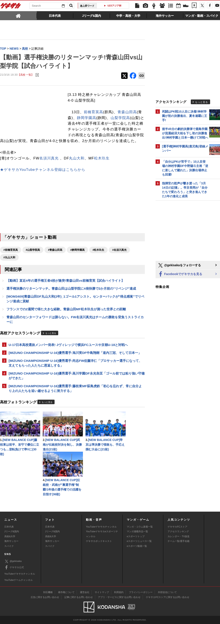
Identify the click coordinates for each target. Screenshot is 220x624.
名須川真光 (49, 158)
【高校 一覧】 (26, 74)
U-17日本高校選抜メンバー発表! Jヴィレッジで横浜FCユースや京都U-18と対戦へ (68, 345)
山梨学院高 (120, 118)
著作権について (66, 592)
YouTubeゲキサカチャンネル (101, 526)
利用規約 (119, 592)
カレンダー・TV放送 (178, 536)
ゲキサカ (10, 6)
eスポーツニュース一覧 (139, 541)
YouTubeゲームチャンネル (18, 580)
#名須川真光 (119, 249)
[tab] (18, 15)
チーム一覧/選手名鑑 (178, 541)
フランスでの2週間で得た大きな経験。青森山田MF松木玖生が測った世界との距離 (66, 309)
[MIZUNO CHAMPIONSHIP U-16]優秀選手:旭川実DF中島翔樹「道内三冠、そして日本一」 (75, 353)
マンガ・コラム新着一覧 (140, 526)
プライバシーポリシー (141, 592)
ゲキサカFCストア (177, 526)
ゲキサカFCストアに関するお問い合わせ (167, 597)
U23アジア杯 (114, 5)
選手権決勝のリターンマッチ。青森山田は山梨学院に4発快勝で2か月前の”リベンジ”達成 (71, 288)
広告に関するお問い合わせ (45, 597)
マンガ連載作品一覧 (137, 531)
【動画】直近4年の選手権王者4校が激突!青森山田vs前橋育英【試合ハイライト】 (65, 280)
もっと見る (50, 333)
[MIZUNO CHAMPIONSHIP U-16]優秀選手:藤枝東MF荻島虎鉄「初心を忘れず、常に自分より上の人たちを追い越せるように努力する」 (75, 388)
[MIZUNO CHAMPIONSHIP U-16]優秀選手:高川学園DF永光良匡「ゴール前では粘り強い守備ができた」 (77, 376)
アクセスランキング (178, 531)
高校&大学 (9, 536)
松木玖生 (102, 158)
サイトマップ (102, 592)
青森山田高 (127, 112)
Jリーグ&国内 (11, 531)
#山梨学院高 (33, 249)
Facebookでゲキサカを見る (180, 274)
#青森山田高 (55, 249)
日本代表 (9, 526)
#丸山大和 (9, 257)
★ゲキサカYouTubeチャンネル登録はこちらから (42, 170)
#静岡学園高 (77, 249)
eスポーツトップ (136, 536)
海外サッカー (11, 541)
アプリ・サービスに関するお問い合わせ (119, 597)
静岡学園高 (86, 118)
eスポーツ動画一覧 (137, 546)
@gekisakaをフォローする (179, 265)
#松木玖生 (98, 249)
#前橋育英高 (10, 249)
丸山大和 (76, 158)
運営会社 (84, 592)
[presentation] (18, 15)
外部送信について (167, 592)
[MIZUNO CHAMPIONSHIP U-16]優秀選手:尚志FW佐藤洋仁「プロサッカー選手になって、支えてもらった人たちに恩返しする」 (75, 363)
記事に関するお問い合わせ (78, 597)
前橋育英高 (93, 112)
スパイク (9, 546)
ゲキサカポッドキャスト (99, 541)
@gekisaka (13, 561)
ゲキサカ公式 (14, 567)
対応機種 (48, 592)
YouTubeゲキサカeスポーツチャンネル (102, 533)
